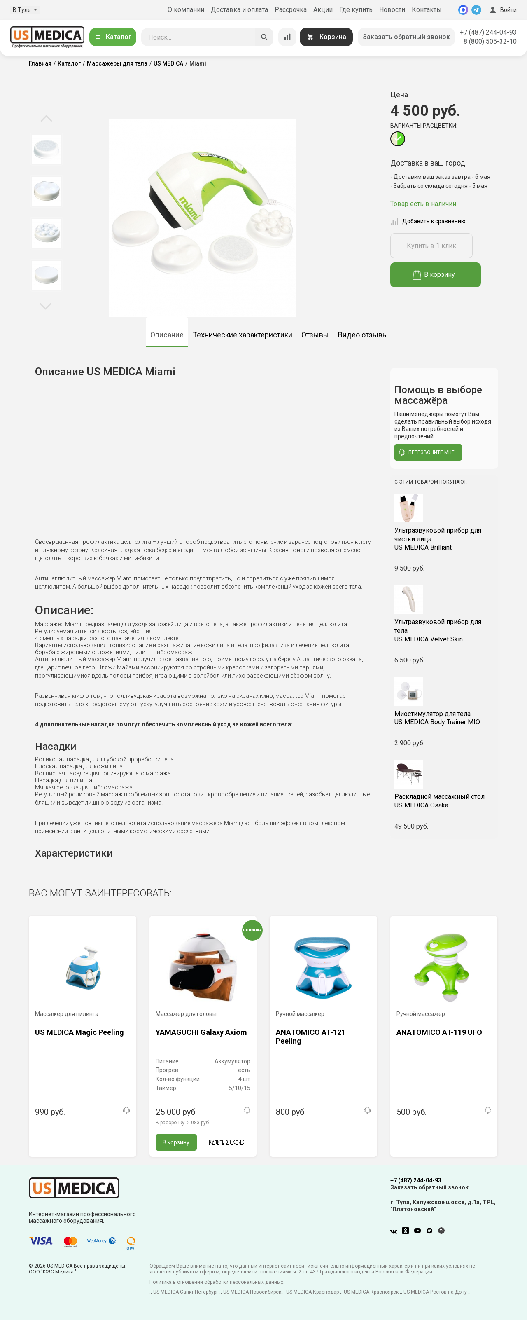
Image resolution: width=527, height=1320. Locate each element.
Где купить (356, 10)
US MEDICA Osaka (444, 801)
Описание (167, 334)
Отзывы (315, 334)
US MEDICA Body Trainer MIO (444, 718)
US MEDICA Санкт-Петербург (185, 1292)
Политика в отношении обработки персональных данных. (216, 1282)
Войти (502, 10)
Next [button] (45, 306)
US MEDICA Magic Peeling (79, 1032)
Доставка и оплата (239, 10)
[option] (46, 149)
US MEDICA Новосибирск (252, 1292)
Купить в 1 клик (431, 246)
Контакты (427, 10)
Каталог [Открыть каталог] (112, 37)
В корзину (434, 274)
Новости (392, 10)
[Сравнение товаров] (287, 37)
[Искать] (264, 37)
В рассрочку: (183, 1123)
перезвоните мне (427, 452)
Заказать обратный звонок (406, 37)
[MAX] (463, 10)
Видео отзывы (363, 334)
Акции (323, 10)
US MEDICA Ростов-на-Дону (435, 1292)
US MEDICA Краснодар (312, 1292)
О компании (186, 10)
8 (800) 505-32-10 (490, 41)
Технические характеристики (242, 334)
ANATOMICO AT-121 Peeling (310, 1037)
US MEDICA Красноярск (371, 1292)
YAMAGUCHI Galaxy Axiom (201, 1032)
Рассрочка (291, 10)
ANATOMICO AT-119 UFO (439, 1032)
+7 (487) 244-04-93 (488, 32)
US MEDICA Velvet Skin (444, 630)
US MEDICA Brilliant (444, 539)
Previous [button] (46, 119)
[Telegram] (476, 10)
